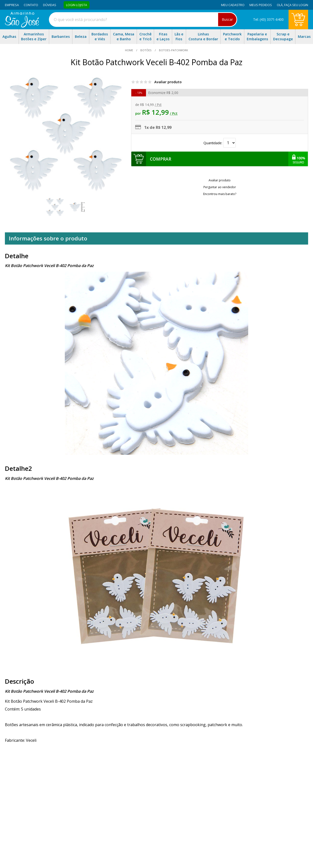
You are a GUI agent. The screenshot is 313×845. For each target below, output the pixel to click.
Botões (146, 50)
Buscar (227, 19)
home (129, 50)
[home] (22, 26)
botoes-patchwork (173, 50)
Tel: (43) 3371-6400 (268, 19)
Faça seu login (296, 5)
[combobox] (143, 19)
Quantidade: (219, 143)
